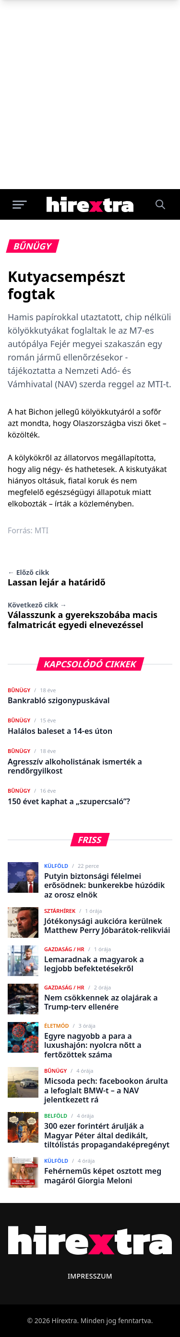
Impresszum (90, 1276)
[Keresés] (160, 204)
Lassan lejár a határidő (57, 578)
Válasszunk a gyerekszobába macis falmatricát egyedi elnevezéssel (82, 615)
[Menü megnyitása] (20, 204)
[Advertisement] (90, 94)
